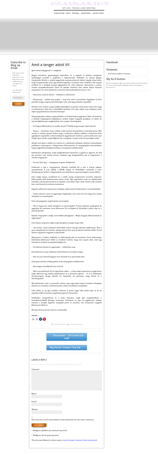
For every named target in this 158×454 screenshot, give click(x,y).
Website (35, 409)
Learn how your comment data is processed (79, 440)
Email (34, 401)
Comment (35, 369)
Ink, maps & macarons (79, 4)
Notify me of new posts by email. (46, 435)
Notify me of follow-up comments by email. (50, 430)
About (68, 13)
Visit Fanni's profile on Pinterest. (119, 74)
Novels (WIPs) (98, 13)
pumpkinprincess (76, 324)
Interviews (85, 13)
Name (35, 394)
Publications (59, 13)
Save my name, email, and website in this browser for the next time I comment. (63, 420)
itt (52, 70)
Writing (75, 13)
